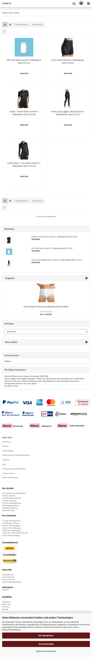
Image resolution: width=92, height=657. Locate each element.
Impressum (6, 442)
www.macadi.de (8, 580)
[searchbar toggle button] (74, 3)
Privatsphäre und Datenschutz (14, 469)
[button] (5, 24)
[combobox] (21, 24)
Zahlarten (6, 460)
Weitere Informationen (46, 651)
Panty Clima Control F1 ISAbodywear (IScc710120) (67, 61)
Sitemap (7, 361)
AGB (3, 464)
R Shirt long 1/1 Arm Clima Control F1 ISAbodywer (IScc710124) (24, 164)
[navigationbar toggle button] (88, 3)
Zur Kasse (6, 607)
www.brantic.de (49, 381)
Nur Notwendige (46, 644)
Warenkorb (6, 602)
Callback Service (8, 473)
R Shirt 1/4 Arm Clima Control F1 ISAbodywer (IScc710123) (24, 113)
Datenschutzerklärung (11, 630)
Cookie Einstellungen (10, 478)
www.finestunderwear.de (11, 582)
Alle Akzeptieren (46, 635)
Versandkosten (8, 451)
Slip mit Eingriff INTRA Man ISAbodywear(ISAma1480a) (46, 307)
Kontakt (5, 446)
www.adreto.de (8, 575)
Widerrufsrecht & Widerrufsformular (16, 455)
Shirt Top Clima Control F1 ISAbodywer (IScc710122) (24, 61)
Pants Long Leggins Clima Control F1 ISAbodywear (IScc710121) (67, 113)
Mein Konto (6, 604)
